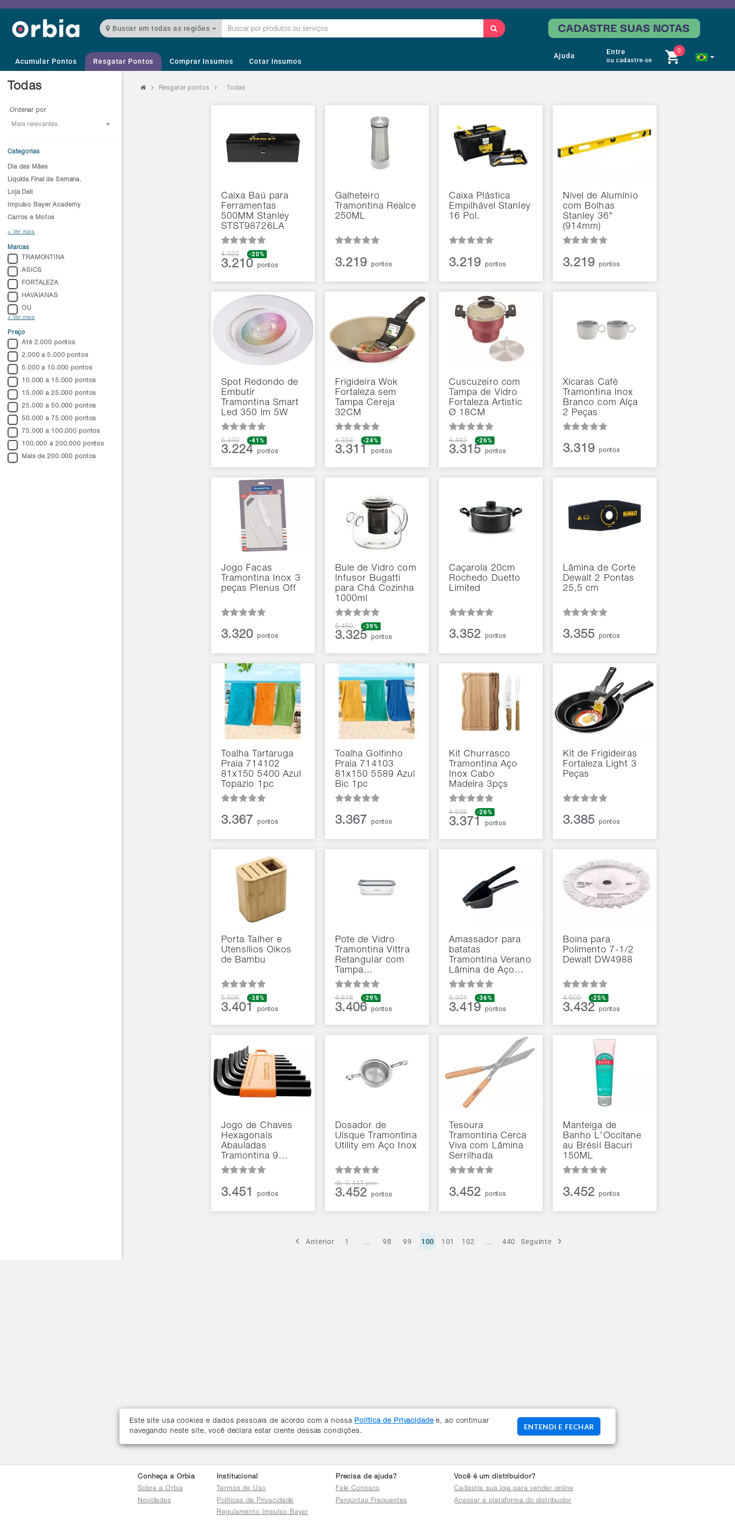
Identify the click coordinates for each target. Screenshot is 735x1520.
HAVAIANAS (33, 297)
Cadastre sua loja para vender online (514, 1489)
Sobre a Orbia (160, 1489)
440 (509, 1241)
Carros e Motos (31, 218)
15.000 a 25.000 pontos (52, 394)
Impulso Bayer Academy (44, 205)
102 (468, 1241)
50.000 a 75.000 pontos (52, 420)
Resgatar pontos (184, 88)
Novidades (154, 1501)
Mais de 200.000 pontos (52, 458)
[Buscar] (494, 28)
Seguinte (543, 1241)
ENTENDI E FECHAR (559, 1426)
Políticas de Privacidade (255, 1501)
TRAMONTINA (36, 259)
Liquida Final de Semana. (44, 180)
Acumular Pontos (46, 61)
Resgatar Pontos (123, 61)
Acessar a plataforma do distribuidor (512, 1501)
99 (407, 1241)
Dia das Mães (28, 167)
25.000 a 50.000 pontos (52, 407)
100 (428, 1241)
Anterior (314, 1241)
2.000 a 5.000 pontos (48, 356)
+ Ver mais (21, 232)
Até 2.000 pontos (41, 344)
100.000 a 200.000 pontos (56, 445)
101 (448, 1241)
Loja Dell (20, 192)
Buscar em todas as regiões (161, 28)
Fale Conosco (358, 1489)
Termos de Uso (241, 1489)
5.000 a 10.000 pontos (50, 369)
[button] (705, 57)
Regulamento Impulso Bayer (262, 1512)
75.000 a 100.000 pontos (54, 432)
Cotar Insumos (275, 61)
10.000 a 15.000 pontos (52, 382)
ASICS (25, 271)
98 (387, 1241)
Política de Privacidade (393, 1421)
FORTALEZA (33, 284)
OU (19, 309)
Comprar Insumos (201, 61)
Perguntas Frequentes (371, 1501)
